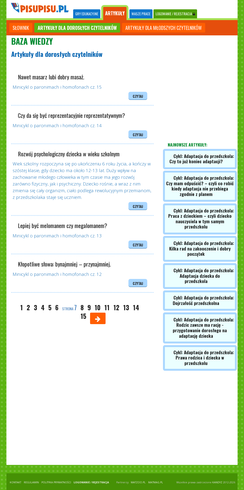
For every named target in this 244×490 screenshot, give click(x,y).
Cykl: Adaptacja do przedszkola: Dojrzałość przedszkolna (203, 300)
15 (83, 316)
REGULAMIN (31, 482)
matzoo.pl (138, 482)
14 (136, 307)
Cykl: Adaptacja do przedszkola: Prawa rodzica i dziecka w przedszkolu (203, 357)
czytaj (138, 96)
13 (126, 307)
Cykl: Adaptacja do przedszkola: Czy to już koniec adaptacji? (201, 159)
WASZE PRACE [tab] (141, 13)
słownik (21, 27)
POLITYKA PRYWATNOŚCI (56, 482)
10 (98, 307)
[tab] (86, 14)
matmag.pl (155, 482)
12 (116, 307)
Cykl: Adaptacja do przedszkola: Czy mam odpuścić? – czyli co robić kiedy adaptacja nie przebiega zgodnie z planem (200, 185)
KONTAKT (15, 482)
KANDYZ (217, 482)
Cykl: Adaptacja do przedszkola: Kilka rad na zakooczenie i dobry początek (201, 248)
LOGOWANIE (175, 13)
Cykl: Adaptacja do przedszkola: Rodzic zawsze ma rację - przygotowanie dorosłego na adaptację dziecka (203, 327)
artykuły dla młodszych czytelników (163, 27)
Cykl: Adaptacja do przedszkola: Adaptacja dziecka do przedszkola (203, 275)
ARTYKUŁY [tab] (115, 13)
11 (107, 307)
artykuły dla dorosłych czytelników (77, 27)
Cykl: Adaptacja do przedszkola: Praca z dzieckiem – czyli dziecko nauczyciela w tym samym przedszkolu (201, 218)
